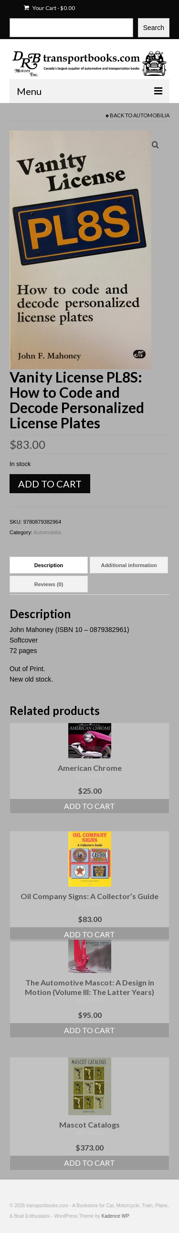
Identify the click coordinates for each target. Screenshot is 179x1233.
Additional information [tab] (129, 565)
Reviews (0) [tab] (48, 584)
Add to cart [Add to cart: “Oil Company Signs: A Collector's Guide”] (89, 934)
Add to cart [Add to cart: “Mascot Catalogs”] (89, 1162)
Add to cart (50, 483)
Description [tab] (48, 565)
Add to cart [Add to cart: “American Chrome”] (89, 805)
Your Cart (49, 7)
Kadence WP (115, 1216)
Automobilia (151, 115)
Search (153, 27)
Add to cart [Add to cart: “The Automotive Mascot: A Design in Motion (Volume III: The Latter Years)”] (89, 1030)
